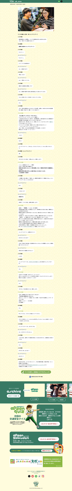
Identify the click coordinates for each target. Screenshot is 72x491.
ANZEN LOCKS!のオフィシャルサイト (36, 365)
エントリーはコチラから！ (49, 424)
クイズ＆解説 (34, 399)
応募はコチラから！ (46, 450)
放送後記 (61, 399)
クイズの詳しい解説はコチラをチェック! (37, 372)
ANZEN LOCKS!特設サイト (28, 226)
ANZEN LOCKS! (12, 4)
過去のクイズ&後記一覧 (13, 396)
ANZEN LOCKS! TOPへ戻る (37, 376)
